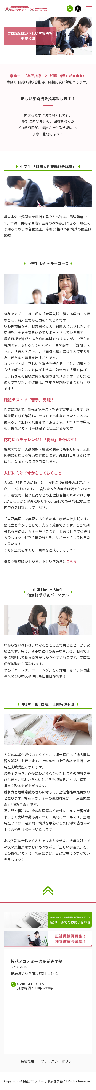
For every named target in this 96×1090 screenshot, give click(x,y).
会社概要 (27, 1061)
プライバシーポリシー (58, 1061)
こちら (71, 561)
